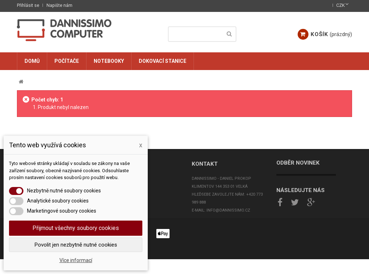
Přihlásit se (28, 5)
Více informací (75, 260)
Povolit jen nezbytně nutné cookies (76, 245)
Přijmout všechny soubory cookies (75, 228)
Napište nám (59, 5)
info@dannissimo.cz (228, 210)
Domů (32, 61)
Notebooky (109, 61)
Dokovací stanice (162, 61)
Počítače (66, 61)
